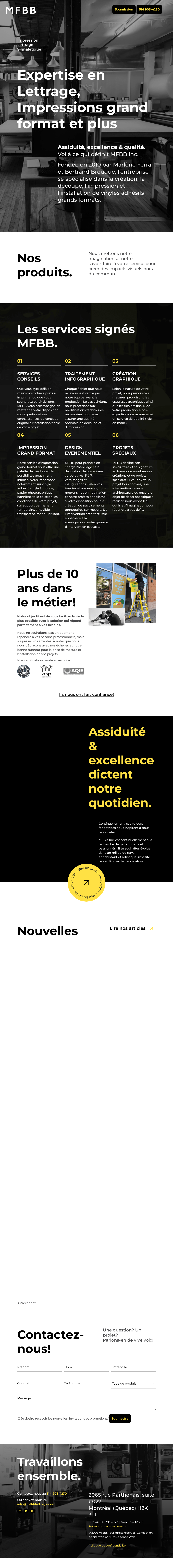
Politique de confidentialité (107, 1545)
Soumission (124, 9)
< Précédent (26, 1303)
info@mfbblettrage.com (36, 1504)
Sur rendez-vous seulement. (108, 1526)
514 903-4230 (149, 9)
